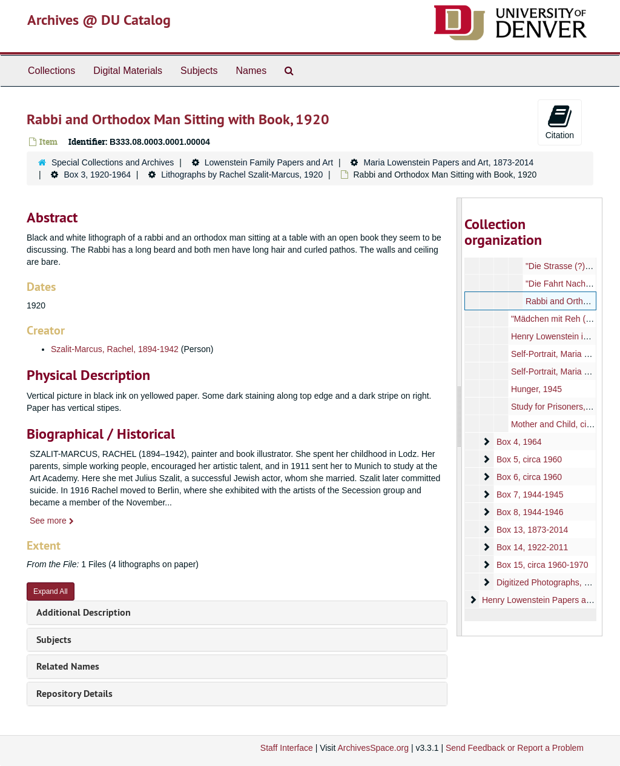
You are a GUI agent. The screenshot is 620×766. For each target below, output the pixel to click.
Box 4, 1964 (518, 442)
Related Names (67, 666)
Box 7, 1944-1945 (529, 494)
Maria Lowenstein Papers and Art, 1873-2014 (448, 162)
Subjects (198, 70)
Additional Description (83, 612)
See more (52, 520)
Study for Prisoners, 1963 (558, 406)
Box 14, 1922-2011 (531, 547)
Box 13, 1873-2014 (531, 530)
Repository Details (74, 693)
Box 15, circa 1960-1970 (542, 565)
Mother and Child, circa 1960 (564, 424)
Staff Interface (286, 748)
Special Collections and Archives (112, 162)
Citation (560, 122)
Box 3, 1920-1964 (97, 174)
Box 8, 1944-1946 (529, 512)
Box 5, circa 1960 (528, 459)
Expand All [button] (50, 591)
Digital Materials (127, 70)
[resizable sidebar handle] (459, 417)
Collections (51, 70)
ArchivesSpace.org (373, 748)
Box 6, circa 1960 (528, 477)
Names (251, 70)
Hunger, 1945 (535, 389)
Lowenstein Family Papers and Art (269, 162)
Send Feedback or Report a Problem (515, 748)
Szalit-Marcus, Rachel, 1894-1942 (115, 349)
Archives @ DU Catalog (99, 19)
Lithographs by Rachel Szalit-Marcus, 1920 (242, 174)
